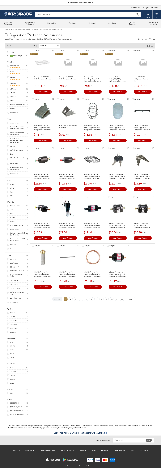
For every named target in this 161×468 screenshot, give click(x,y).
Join (148, 440)
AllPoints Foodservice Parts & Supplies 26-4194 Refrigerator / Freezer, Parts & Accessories (118, 177)
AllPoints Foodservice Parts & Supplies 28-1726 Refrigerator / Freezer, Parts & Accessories (93, 177)
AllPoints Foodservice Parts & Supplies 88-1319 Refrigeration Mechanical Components (142, 225)
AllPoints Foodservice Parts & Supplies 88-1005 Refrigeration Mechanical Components (42, 225)
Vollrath (83, 428)
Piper (41, 428)
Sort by (35, 46)
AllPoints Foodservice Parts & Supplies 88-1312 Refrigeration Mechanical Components (67, 177)
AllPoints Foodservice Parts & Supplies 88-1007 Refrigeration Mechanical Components (117, 274)
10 (112, 299)
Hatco (143, 426)
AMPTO (12, 93)
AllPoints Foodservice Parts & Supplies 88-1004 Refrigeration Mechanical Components (92, 225)
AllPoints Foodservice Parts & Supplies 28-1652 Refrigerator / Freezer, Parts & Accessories (143, 128)
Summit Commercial (50, 428)
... (116, 299)
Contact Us (135, 8)
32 (122, 299)
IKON (10, 428)
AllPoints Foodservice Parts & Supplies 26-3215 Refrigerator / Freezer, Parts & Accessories (93, 128)
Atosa (12, 101)
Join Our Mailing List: (103, 440)
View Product (43, 92)
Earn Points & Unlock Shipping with (80, 433)
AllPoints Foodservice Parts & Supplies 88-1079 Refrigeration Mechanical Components (42, 274)
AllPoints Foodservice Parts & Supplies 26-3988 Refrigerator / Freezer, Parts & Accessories (43, 128)
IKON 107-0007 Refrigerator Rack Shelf (68, 126)
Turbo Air (13, 83)
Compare (37, 50)
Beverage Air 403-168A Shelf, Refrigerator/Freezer (67, 78)
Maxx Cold (31, 428)
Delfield (12, 77)
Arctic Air (13, 97)
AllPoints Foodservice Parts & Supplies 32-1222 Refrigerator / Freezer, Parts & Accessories (68, 274)
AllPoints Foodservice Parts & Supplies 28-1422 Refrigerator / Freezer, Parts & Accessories (118, 128)
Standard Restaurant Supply (13, 30)
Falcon (116, 426)
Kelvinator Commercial (19, 428)
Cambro (13, 71)
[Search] (88, 14)
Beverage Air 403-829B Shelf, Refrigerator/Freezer (42, 78)
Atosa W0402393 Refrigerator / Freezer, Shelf (141, 79)
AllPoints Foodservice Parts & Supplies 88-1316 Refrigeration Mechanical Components (117, 225)
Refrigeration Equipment (30, 30)
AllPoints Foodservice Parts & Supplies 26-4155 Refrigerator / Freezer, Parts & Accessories (143, 177)
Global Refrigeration (133, 426)
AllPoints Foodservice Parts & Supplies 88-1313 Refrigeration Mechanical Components (42, 177)
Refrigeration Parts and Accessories (51, 30)
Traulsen (61, 428)
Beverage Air (14, 66)
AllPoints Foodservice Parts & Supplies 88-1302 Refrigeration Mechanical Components (67, 225)
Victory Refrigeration (71, 428)
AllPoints (13, 89)
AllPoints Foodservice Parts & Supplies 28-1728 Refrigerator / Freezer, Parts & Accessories (93, 274)
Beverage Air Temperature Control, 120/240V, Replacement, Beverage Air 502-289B (117, 79)
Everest (12, 108)
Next (130, 299)
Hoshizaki (149, 426)
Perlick (37, 428)
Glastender (122, 426)
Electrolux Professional (17, 104)
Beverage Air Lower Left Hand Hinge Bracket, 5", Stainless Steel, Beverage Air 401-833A (92, 79)
